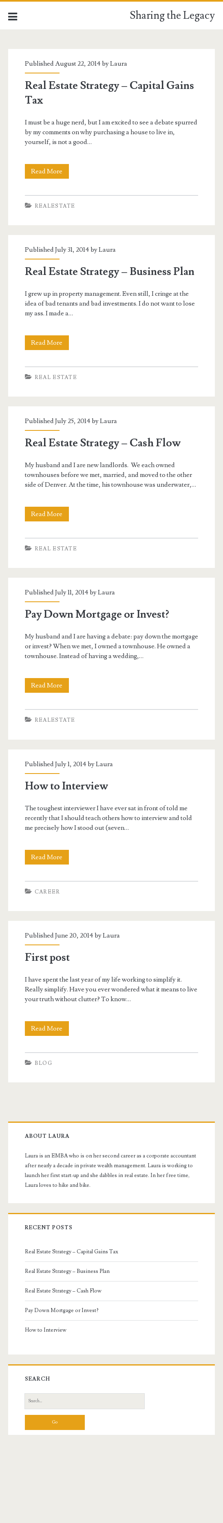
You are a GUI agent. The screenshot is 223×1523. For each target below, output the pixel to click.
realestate (55, 206)
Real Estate (56, 377)
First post (47, 957)
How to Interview (66, 786)
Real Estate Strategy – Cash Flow (103, 443)
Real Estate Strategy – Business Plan (109, 272)
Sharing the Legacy (172, 15)
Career (47, 892)
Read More (49, 171)
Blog (43, 1063)
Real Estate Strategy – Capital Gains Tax (71, 1251)
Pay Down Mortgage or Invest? (97, 614)
